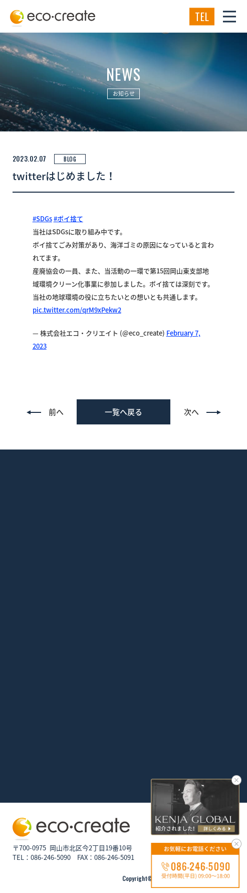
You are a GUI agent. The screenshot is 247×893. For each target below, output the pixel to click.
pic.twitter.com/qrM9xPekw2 (77, 310)
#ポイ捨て (68, 218)
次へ (191, 411)
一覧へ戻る (123, 411)
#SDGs (42, 218)
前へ (56, 411)
